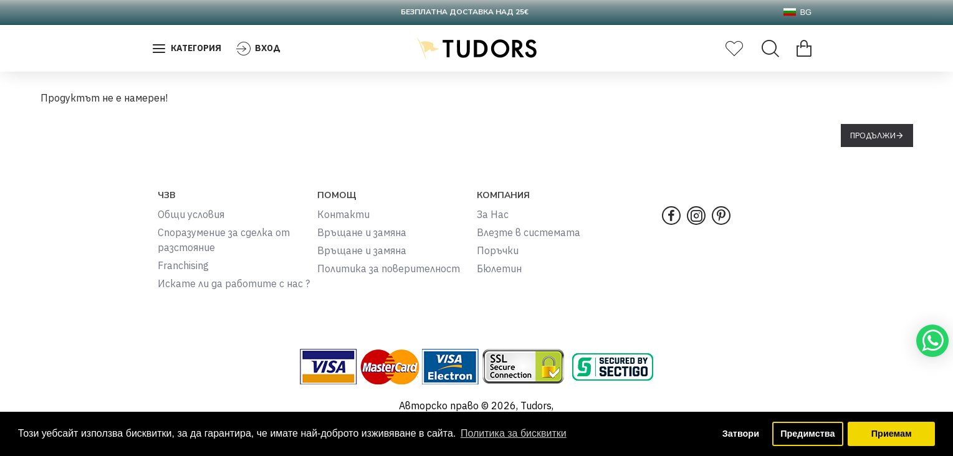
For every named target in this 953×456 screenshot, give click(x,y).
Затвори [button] (740, 434)
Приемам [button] (891, 434)
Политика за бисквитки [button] (514, 433)
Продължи (873, 135)
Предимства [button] (807, 434)
